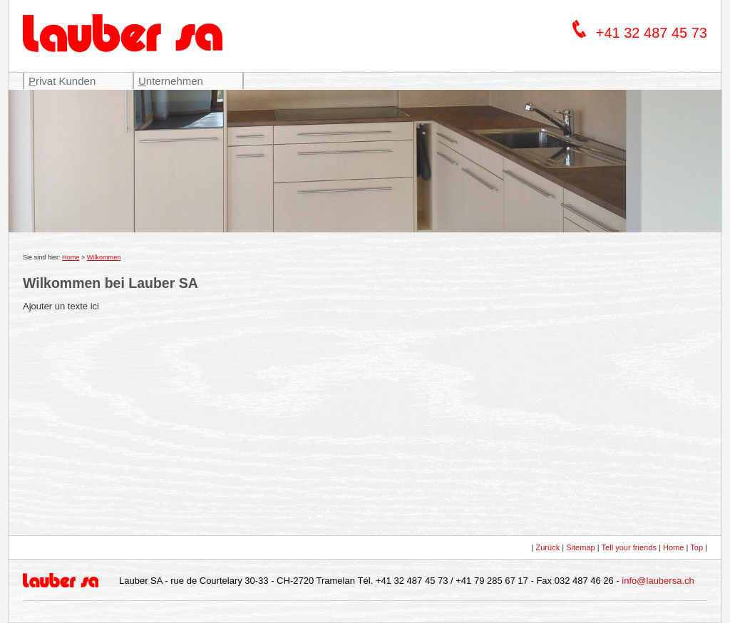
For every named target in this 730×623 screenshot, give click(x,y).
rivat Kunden (62, 81)
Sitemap (580, 547)
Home (70, 257)
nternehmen (170, 81)
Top (696, 547)
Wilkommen (104, 257)
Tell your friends (629, 547)
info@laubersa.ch (658, 580)
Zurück (547, 547)
